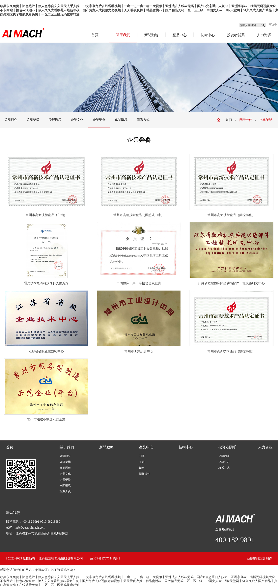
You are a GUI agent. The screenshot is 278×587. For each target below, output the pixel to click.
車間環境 (121, 119)
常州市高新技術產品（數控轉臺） (231, 215)
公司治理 (224, 456)
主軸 (142, 461)
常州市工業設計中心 (139, 351)
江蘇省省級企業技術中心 (46, 351)
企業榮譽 (99, 119)
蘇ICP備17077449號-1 (105, 558)
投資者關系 (236, 35)
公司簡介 (11, 119)
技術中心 (208, 35)
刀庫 (142, 456)
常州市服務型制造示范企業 (46, 419)
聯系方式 (143, 119)
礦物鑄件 (144, 473)
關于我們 (123, 35)
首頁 (94, 35)
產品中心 (179, 35)
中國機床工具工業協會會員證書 (139, 283)
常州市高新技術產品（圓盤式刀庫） (138, 215)
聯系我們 (13, 513)
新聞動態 (151, 35)
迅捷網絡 (253, 558)
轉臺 (142, 467)
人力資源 (264, 35)
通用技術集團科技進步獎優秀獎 (46, 283)
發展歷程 (55, 119)
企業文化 (77, 119)
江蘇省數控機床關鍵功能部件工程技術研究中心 (231, 283)
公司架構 (33, 119)
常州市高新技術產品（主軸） (46, 215)
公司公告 (224, 461)
